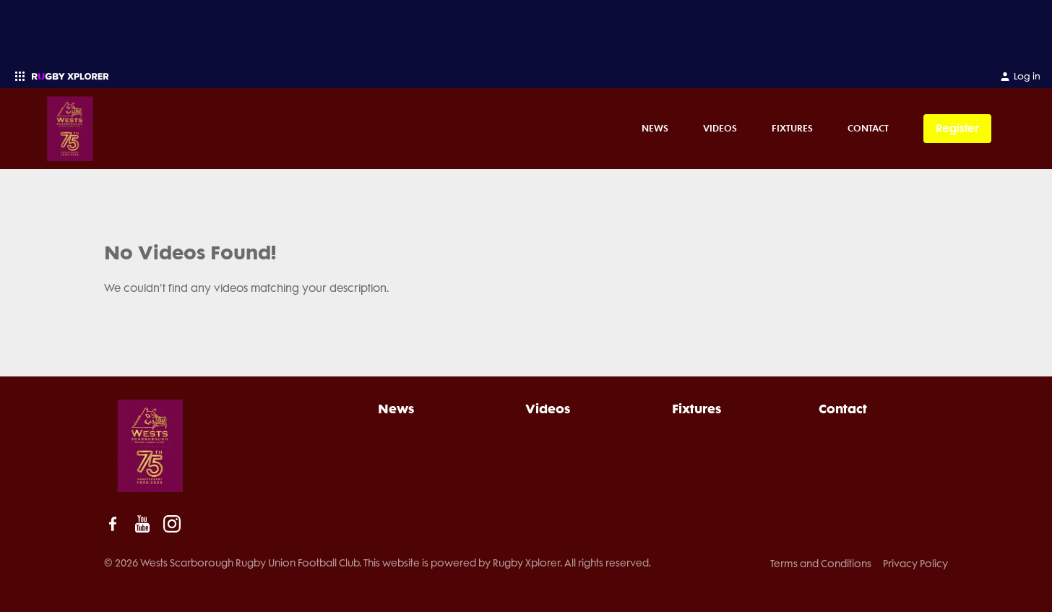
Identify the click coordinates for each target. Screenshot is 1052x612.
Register (957, 128)
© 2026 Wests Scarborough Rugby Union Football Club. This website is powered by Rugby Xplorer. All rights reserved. (377, 563)
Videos (720, 128)
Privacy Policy (915, 563)
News (655, 128)
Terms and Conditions (820, 563)
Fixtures (792, 128)
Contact (868, 128)
